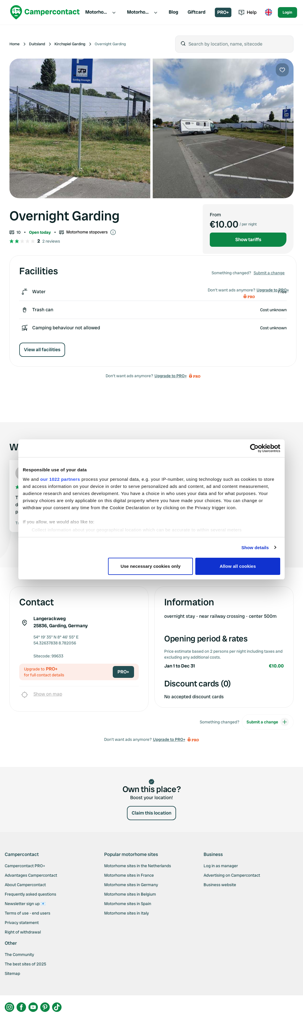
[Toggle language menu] (268, 12)
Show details (255, 547)
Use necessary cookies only (151, 566)
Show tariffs (248, 239)
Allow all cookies (238, 566)
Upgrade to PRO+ (170, 375)
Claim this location (151, 813)
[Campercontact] (44, 12)
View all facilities (42, 349)
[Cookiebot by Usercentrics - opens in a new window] (254, 448)
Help (247, 12)
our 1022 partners (60, 479)
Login (287, 12)
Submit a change (269, 272)
